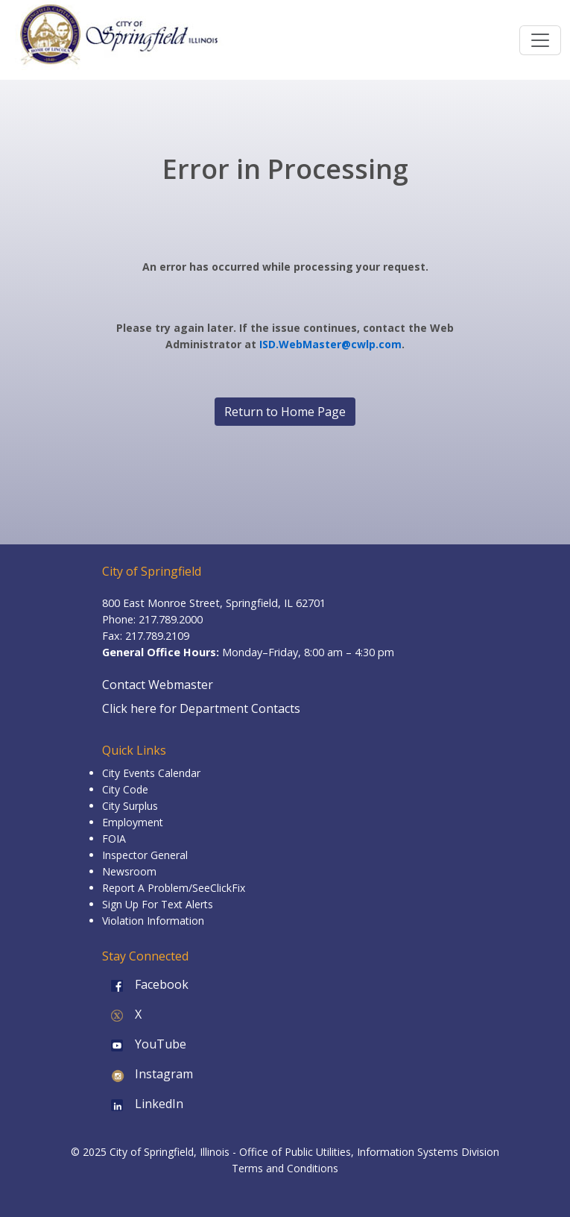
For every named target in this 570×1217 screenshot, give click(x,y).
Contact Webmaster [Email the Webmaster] (157, 684)
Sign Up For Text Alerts (157, 904)
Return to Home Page (285, 411)
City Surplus (130, 806)
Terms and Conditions (285, 1168)
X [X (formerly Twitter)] (122, 1014)
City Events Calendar (151, 773)
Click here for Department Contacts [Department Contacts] (201, 708)
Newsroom (129, 871)
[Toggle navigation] (540, 40)
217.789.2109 (157, 636)
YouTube (144, 1044)
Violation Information (153, 920)
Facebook (145, 984)
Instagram (147, 1074)
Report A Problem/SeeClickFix (173, 888)
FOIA (114, 838)
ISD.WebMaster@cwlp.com (330, 344)
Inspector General (145, 855)
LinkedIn (142, 1103)
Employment (132, 822)
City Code (125, 789)
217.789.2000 (171, 619)
